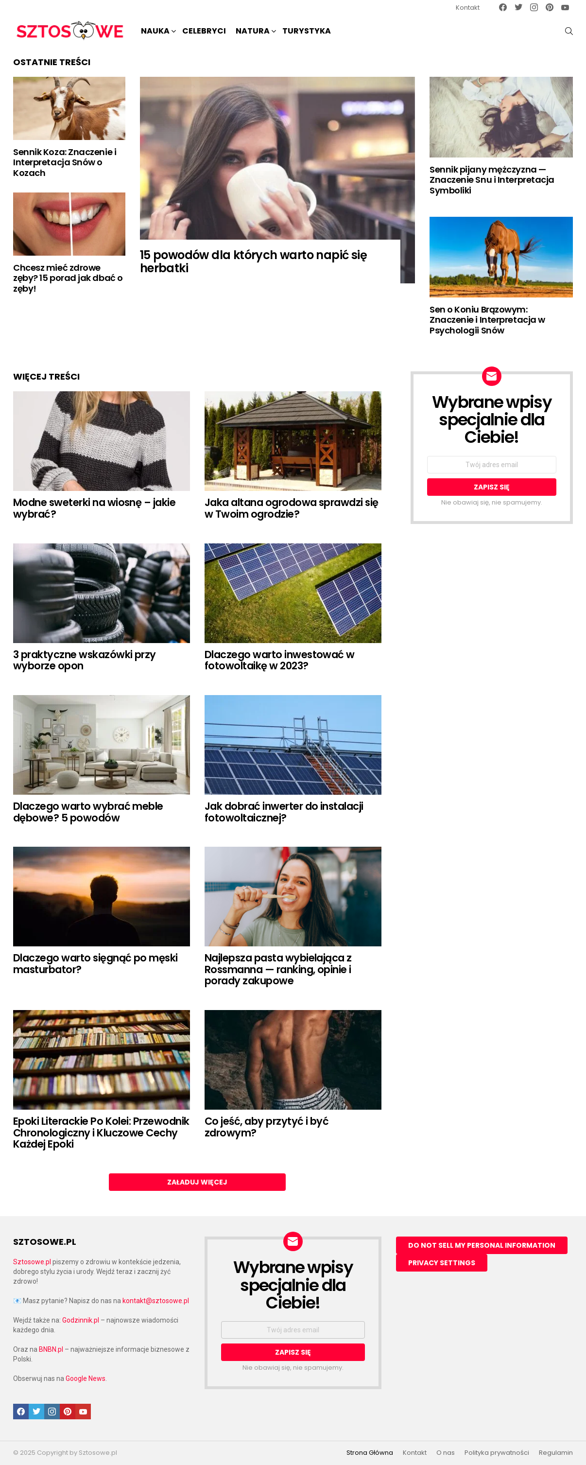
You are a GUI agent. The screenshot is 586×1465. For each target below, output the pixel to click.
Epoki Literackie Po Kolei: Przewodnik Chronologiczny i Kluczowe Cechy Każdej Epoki (101, 1132)
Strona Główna (369, 1453)
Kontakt (468, 7)
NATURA (253, 31)
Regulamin (556, 1453)
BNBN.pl (51, 1349)
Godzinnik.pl (80, 1320)
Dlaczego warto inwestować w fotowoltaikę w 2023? (280, 660)
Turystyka (306, 30)
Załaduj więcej (197, 1182)
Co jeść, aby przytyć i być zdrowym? (266, 1127)
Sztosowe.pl (32, 1262)
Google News (85, 1378)
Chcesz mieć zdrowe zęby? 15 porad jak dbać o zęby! (68, 278)
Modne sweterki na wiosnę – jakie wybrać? (94, 508)
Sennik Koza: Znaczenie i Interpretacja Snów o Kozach (64, 162)
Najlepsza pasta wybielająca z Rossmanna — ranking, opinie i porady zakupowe (278, 969)
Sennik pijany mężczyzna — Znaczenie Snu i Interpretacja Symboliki (492, 179)
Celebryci (204, 30)
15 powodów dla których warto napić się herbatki (253, 261)
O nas (445, 1453)
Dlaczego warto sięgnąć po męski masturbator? (95, 964)
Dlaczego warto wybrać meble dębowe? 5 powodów (88, 812)
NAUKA (155, 31)
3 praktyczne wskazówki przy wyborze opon (84, 660)
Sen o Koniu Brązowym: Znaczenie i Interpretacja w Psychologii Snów (487, 319)
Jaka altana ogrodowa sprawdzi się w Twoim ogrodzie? (292, 508)
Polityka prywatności (497, 1453)
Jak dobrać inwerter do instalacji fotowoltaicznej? (284, 812)
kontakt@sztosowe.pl (155, 1301)
